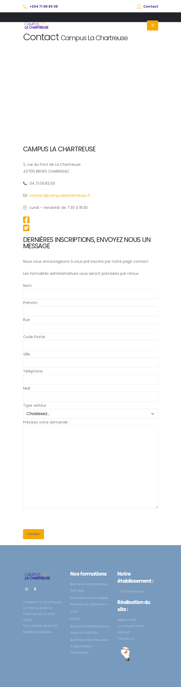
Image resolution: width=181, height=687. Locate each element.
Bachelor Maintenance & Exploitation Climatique (89, 646)
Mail (26, 388)
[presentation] (63, 519)
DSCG (75, 619)
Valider (33, 534)
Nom (27, 285)
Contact (150, 6)
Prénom (30, 302)
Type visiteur (34, 405)
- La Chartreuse (130, 591)
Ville (26, 354)
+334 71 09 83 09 (44, 6)
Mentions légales (37, 632)
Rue (26, 319)
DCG (74, 611)
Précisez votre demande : (46, 422)
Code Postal (34, 336)
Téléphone (33, 371)
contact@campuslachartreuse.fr (60, 195)
